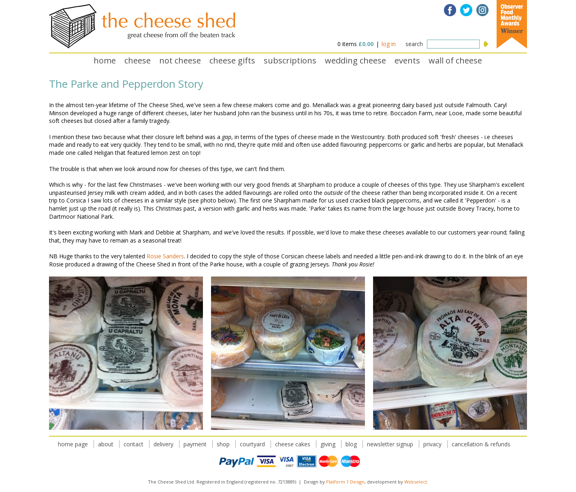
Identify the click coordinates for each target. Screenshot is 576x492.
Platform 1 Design (345, 482)
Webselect (415, 482)
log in (389, 44)
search (414, 44)
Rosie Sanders (165, 256)
